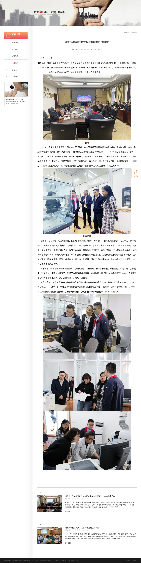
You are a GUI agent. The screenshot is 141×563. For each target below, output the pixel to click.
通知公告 (11, 43)
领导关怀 (11, 70)
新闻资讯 (126, 32)
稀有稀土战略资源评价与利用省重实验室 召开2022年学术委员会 (90, 496)
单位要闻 (11, 49)
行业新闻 (11, 63)
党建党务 (11, 56)
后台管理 (120, 560)
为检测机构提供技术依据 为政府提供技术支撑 (83, 528)
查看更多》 (68, 511)
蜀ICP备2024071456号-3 (72, 560)
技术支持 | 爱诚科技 (131, 560)
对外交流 (11, 77)
